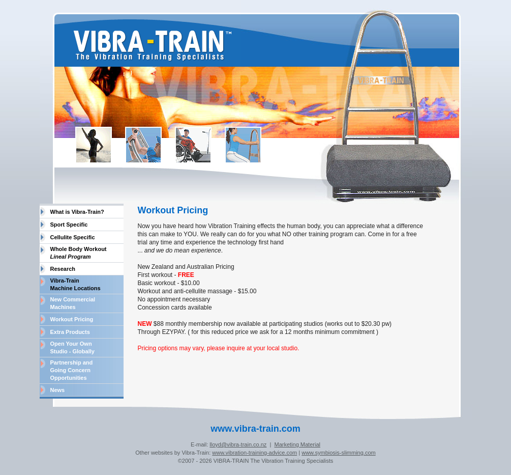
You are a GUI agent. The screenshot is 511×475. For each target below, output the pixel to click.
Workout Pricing (72, 319)
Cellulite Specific (72, 237)
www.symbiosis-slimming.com (338, 453)
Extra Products (70, 332)
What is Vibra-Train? (77, 212)
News (57, 390)
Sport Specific (69, 224)
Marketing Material (297, 444)
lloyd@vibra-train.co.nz (237, 444)
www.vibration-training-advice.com (254, 453)
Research (63, 269)
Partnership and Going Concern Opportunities (71, 370)
